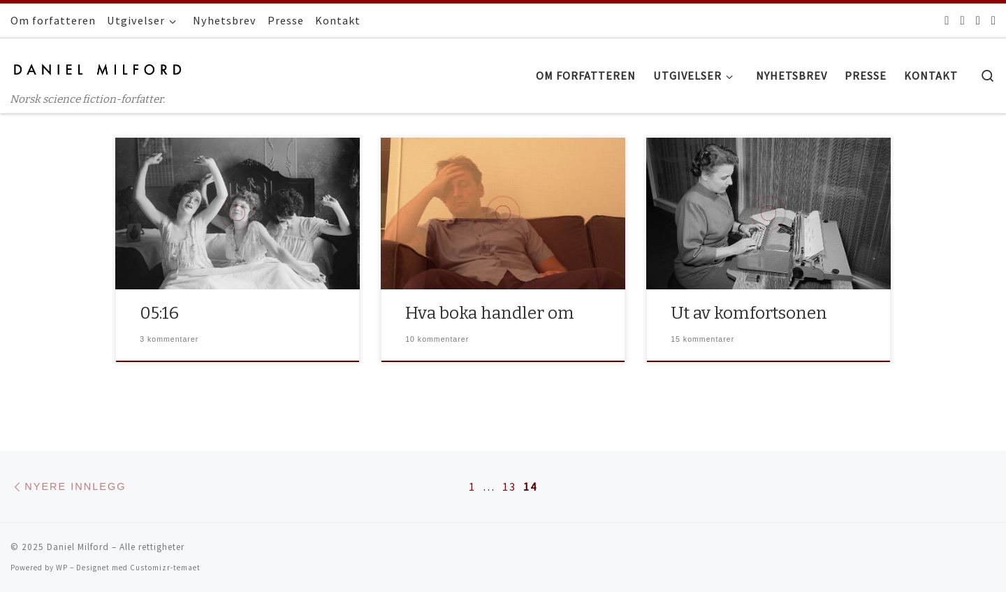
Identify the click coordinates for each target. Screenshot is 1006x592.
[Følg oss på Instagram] (978, 20)
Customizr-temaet (165, 567)
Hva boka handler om (489, 313)
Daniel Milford (78, 547)
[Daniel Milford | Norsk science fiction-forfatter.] (97, 67)
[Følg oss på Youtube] (993, 20)
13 (509, 486)
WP (62, 567)
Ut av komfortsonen (749, 313)
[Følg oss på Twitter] (962, 20)
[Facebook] (947, 20)
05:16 (159, 313)
